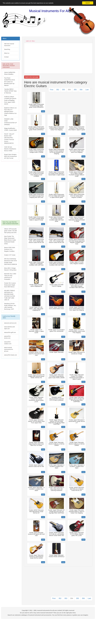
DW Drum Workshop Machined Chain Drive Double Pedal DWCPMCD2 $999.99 (10, 261)
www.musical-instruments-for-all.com (8, 349)
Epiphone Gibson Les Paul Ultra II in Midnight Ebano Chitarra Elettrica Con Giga (10, 111)
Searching (7, 49)
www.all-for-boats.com (10, 355)
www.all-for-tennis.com (7, 337)
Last (87, 90)
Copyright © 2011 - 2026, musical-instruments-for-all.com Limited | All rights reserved (48, 610)
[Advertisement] (10, 192)
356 (81, 90)
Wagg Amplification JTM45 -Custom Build (10, 129)
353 (63, 90)
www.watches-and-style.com (9, 327)
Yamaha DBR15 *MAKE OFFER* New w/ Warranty (10, 91)
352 (57, 90)
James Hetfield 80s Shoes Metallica (9, 73)
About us (6, 53)
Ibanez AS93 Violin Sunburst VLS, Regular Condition (9, 249)
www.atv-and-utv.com (10, 323)
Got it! (88, 3)
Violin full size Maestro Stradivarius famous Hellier (10, 148)
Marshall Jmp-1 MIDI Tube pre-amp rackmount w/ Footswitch (10, 276)
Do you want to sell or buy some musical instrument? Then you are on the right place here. (48, 612)
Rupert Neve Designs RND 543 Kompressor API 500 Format (10, 156)
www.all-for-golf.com (10, 332)
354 (69, 90)
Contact (6, 57)
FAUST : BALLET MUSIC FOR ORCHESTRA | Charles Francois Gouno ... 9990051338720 (9, 138)
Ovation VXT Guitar (9, 255)
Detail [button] (43, 111)
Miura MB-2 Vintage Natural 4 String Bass (10, 269)
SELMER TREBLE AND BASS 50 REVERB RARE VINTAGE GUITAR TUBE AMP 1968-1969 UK (9, 295)
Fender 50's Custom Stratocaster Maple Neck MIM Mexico (10, 285)
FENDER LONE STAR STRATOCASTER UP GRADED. (10, 121)
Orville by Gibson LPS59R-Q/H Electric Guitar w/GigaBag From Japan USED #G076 (10, 100)
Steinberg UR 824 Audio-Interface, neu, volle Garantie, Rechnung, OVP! (10, 306)
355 (75, 90)
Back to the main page (31, 77)
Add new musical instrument (9, 44)
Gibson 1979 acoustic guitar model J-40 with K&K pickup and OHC (10, 230)
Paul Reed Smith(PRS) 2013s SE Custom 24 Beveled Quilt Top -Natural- (9, 81)
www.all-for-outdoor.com (7, 342)
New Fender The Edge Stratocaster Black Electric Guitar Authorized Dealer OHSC (10, 240)
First (51, 90)
